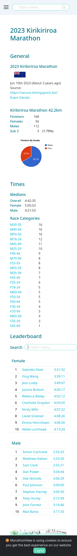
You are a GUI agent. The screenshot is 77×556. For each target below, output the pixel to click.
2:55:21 (58, 465)
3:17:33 (58, 511)
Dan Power (31, 472)
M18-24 (15, 239)
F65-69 (15, 326)
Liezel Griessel (32, 416)
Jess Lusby (29, 383)
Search (16, 347)
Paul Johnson (32, 485)
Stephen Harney (35, 492)
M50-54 (15, 234)
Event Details (20, 97)
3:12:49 (58, 498)
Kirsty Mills (30, 409)
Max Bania (30, 511)
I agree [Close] (39, 550)
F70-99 (15, 311)
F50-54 (15, 297)
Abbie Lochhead (34, 429)
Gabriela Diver (32, 369)
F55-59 (15, 263)
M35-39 (15, 273)
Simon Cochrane (35, 452)
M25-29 (15, 248)
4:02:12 (59, 396)
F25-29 (15, 282)
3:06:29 (58, 478)
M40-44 (15, 229)
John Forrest (32, 505)
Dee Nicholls (32, 478)
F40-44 (15, 253)
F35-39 (15, 321)
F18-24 (15, 287)
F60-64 (15, 301)
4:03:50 (59, 403)
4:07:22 (59, 409)
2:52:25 (58, 452)
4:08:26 (59, 416)
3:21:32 (59, 369)
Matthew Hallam (35, 458)
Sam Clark (30, 465)
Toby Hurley (31, 498)
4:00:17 (59, 389)
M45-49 (15, 244)
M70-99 (15, 258)
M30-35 (15, 224)
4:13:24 (59, 429)
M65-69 (15, 316)
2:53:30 (58, 458)
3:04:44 (58, 472)
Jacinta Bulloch (33, 389)
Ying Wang (30, 376)
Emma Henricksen (35, 422)
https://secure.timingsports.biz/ (34, 92)
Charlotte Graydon (36, 403)
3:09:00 (58, 485)
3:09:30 (58, 492)
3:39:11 (59, 376)
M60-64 (15, 292)
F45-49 (15, 277)
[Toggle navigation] (6, 7)
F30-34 (15, 306)
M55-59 (15, 268)
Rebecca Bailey (33, 396)
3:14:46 (58, 505)
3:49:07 (59, 383)
